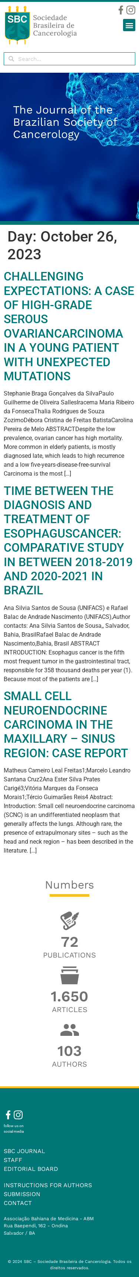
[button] (129, 25)
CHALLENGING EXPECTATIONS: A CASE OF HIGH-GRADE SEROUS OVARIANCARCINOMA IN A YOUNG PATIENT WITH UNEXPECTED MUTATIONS (69, 326)
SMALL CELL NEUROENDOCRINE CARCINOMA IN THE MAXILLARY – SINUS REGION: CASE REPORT (66, 724)
